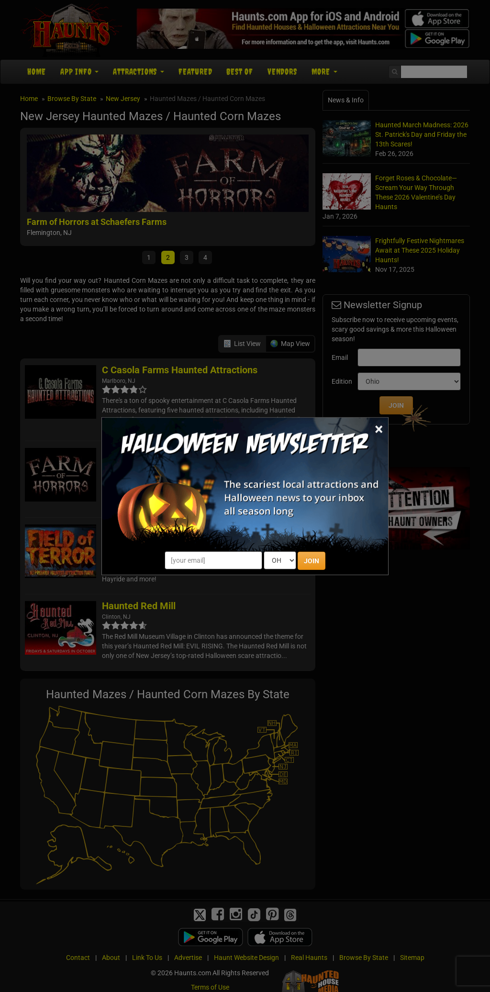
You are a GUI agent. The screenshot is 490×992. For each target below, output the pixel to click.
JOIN (311, 561)
